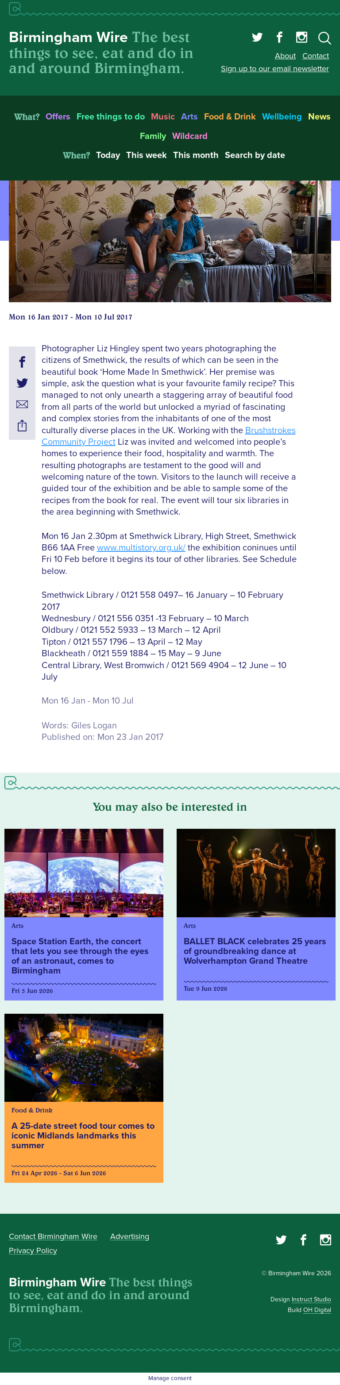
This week (146, 155)
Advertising (129, 1236)
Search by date (255, 155)
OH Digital (317, 1310)
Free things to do (111, 117)
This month (196, 155)
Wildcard (190, 136)
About (285, 56)
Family (153, 136)
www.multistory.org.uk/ (141, 547)
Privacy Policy (33, 1250)
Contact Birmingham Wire (53, 1236)
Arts (189, 117)
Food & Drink (230, 117)
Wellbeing (282, 117)
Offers (58, 117)
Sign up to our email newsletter (275, 68)
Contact (315, 56)
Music (163, 117)
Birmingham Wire (68, 37)
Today (108, 155)
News (319, 117)
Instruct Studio (311, 1299)
